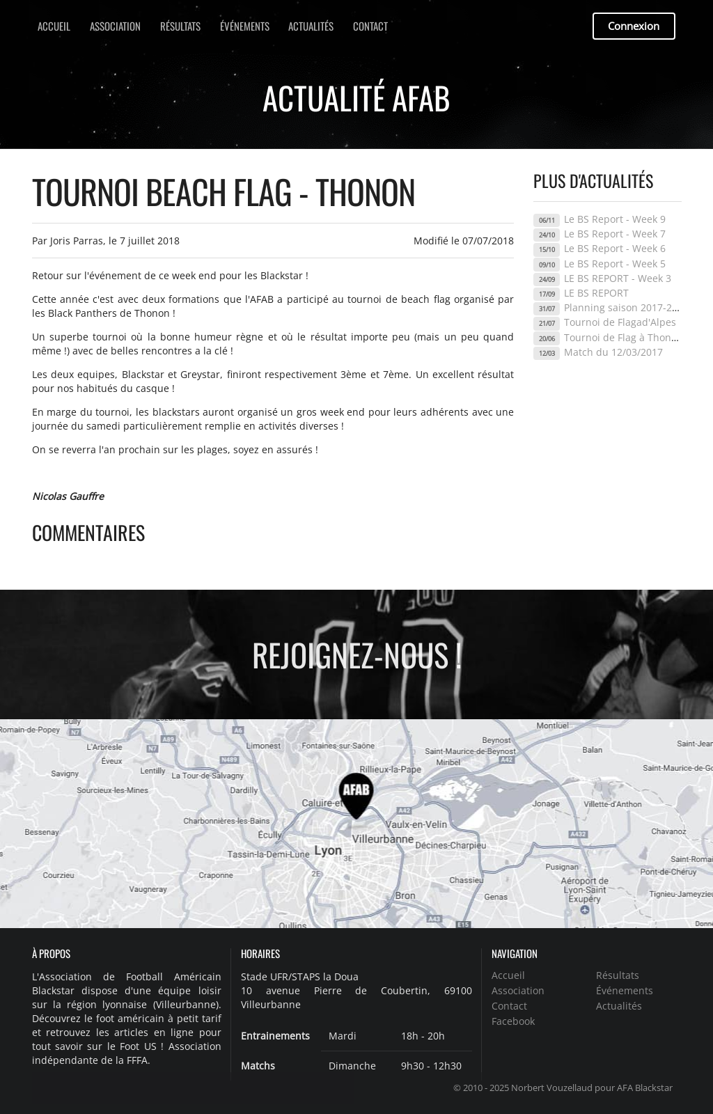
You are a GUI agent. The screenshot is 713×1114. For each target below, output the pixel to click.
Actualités (311, 25)
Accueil (54, 25)
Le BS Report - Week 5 (615, 263)
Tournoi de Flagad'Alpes (620, 322)
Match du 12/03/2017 (613, 352)
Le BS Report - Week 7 (615, 233)
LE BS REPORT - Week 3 (617, 278)
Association (115, 25)
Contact (370, 25)
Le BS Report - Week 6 (615, 248)
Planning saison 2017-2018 (626, 307)
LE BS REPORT (596, 292)
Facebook (513, 1020)
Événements (244, 25)
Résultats (180, 25)
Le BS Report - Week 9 (615, 219)
